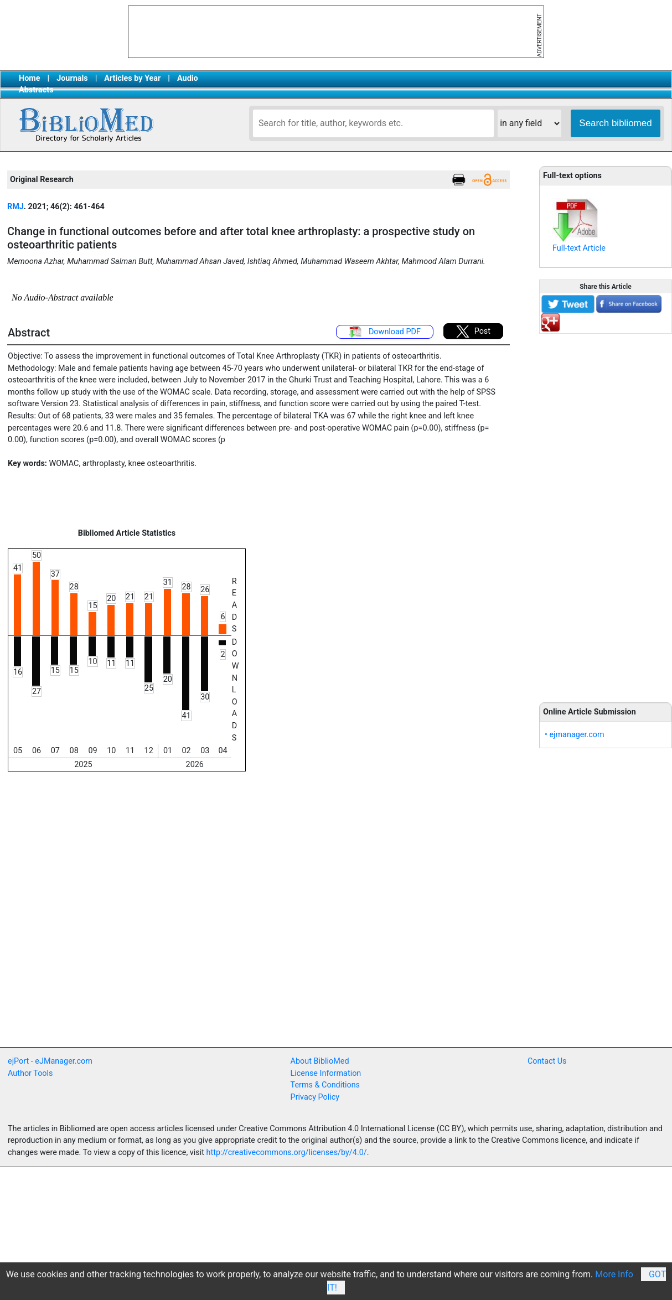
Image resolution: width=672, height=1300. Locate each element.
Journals (71, 78)
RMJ (15, 206)
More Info (614, 1274)
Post (473, 331)
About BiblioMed (320, 1061)
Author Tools (30, 1073)
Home (29, 78)
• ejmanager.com (574, 734)
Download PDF (385, 332)
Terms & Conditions (325, 1085)
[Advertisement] (605, 512)
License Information (326, 1073)
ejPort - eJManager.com (50, 1061)
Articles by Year (132, 78)
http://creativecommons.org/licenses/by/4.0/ (286, 1152)
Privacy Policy (315, 1097)
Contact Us (547, 1061)
